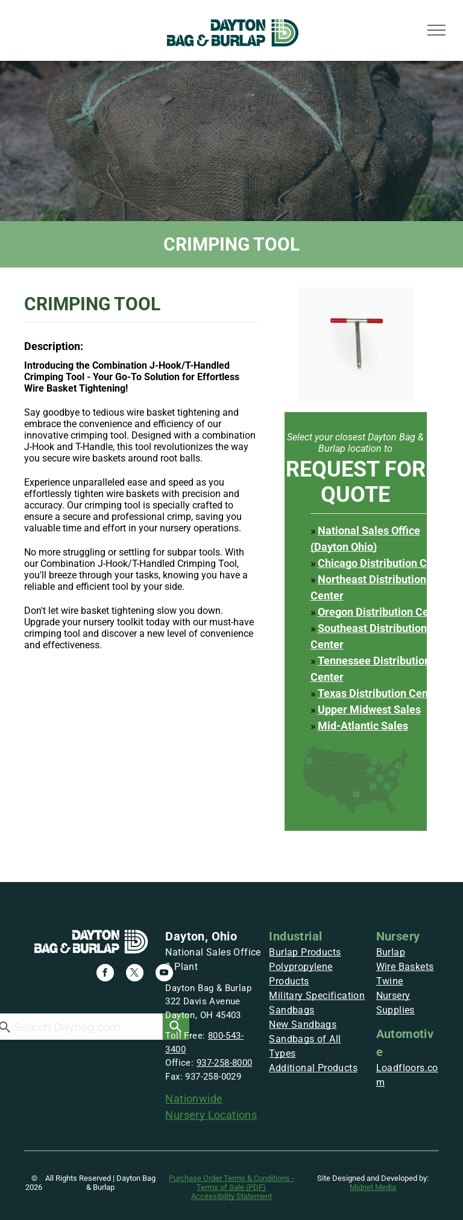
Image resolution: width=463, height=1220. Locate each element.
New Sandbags (302, 1024)
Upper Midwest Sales (369, 709)
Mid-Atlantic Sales (363, 725)
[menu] (436, 30)
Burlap (390, 952)
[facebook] (105, 974)
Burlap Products (305, 952)
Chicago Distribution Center (385, 563)
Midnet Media (373, 1187)
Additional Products (313, 1068)
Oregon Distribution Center (383, 611)
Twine (389, 981)
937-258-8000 (225, 1062)
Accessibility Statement (231, 1196)
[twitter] (134, 974)
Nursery (398, 936)
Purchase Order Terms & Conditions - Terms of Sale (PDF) (231, 1183)
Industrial (295, 936)
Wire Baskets (405, 966)
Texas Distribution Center (380, 693)
